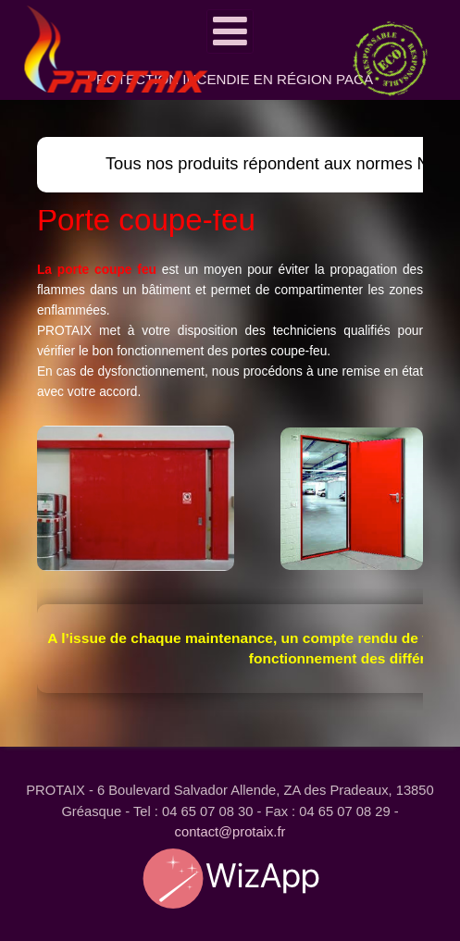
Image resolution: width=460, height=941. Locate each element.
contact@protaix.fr (230, 831)
